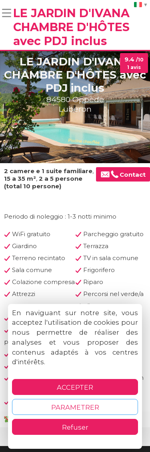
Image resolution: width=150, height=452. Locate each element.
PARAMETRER (75, 407)
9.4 (134, 63)
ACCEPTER (75, 387)
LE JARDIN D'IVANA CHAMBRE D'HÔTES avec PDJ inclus (71, 27)
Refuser (75, 427)
